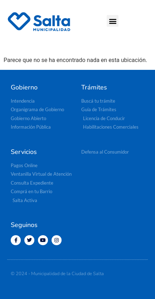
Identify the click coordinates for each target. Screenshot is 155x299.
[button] (112, 21)
